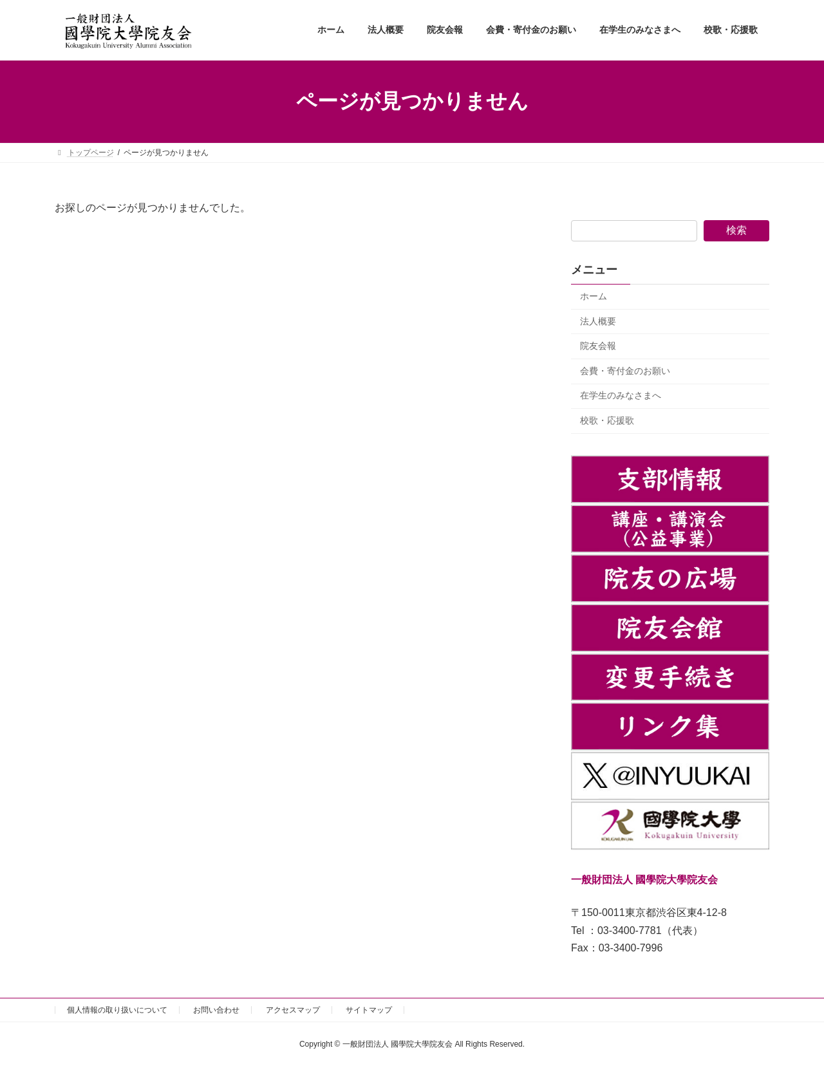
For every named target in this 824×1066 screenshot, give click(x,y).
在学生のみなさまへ (620, 395)
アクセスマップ (293, 1010)
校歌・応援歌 (607, 420)
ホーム (593, 296)
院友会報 (598, 346)
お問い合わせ (216, 1010)
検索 (736, 230)
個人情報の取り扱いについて (117, 1010)
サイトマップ (369, 1010)
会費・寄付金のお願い (625, 370)
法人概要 (598, 320)
